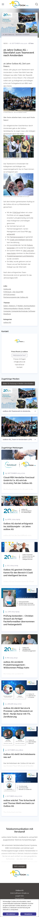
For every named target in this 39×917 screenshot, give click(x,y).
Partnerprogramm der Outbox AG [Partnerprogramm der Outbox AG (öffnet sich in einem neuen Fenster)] (15, 297)
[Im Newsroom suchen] (36, 4)
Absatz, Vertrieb (24, 308)
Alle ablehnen (10, 914)
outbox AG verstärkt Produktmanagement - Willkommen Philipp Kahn (16, 665)
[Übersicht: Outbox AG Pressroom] (19, 4)
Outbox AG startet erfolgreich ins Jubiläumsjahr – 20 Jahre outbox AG (18, 526)
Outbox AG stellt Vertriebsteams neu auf (19, 755)
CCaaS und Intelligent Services (21, 240)
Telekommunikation (10, 308)
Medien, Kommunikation (26, 306)
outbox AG (7, 322)
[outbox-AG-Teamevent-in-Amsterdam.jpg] (19, 398)
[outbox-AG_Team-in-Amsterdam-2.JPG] (19, 427)
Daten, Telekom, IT (10, 306)
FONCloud (16, 212)
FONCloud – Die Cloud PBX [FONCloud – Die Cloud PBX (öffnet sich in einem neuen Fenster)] (13, 292)
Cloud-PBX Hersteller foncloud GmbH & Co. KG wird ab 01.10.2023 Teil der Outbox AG (18, 480)
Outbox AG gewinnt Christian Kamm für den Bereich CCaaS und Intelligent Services (18, 572)
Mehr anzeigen (19, 866)
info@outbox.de (19, 362)
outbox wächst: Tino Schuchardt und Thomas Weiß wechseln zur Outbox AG (19, 803)
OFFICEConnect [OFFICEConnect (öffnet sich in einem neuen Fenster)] (9, 294)
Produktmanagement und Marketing (20, 256)
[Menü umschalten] (3, 4)
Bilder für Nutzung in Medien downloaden (18, 383)
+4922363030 (19, 364)
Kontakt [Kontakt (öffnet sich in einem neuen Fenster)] (19, 367)
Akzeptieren (28, 914)
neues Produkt (24, 215)
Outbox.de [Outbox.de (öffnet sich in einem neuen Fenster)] (7, 289)
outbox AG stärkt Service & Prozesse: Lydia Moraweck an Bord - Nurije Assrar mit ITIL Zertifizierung (18, 712)
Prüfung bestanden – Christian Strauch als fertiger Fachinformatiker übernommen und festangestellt (18, 620)
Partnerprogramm (17, 237)
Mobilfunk (7, 314)
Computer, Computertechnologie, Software (19, 311)
